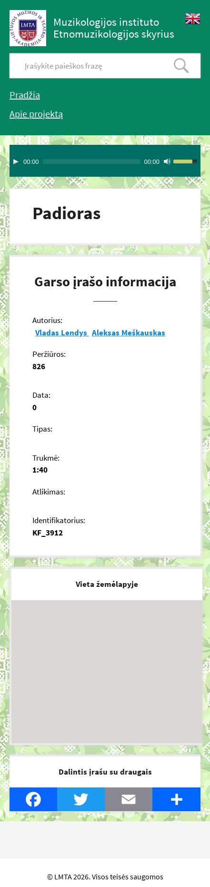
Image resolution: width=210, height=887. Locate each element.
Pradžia (25, 95)
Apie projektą (36, 114)
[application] (105, 161)
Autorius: (47, 320)
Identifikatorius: (58, 520)
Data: (41, 395)
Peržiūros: (49, 354)
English (192, 19)
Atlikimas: (48, 491)
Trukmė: (46, 458)
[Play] (16, 161)
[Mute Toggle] (167, 161)
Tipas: (42, 428)
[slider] (91, 161)
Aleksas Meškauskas (128, 332)
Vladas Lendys (62, 332)
